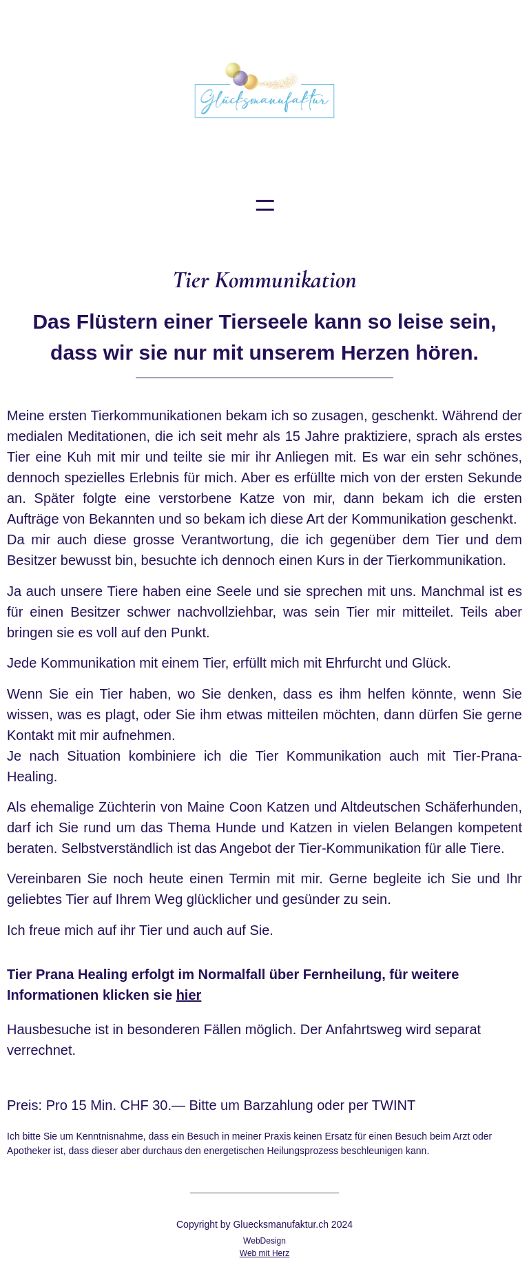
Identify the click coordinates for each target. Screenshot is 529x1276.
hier (189, 994)
